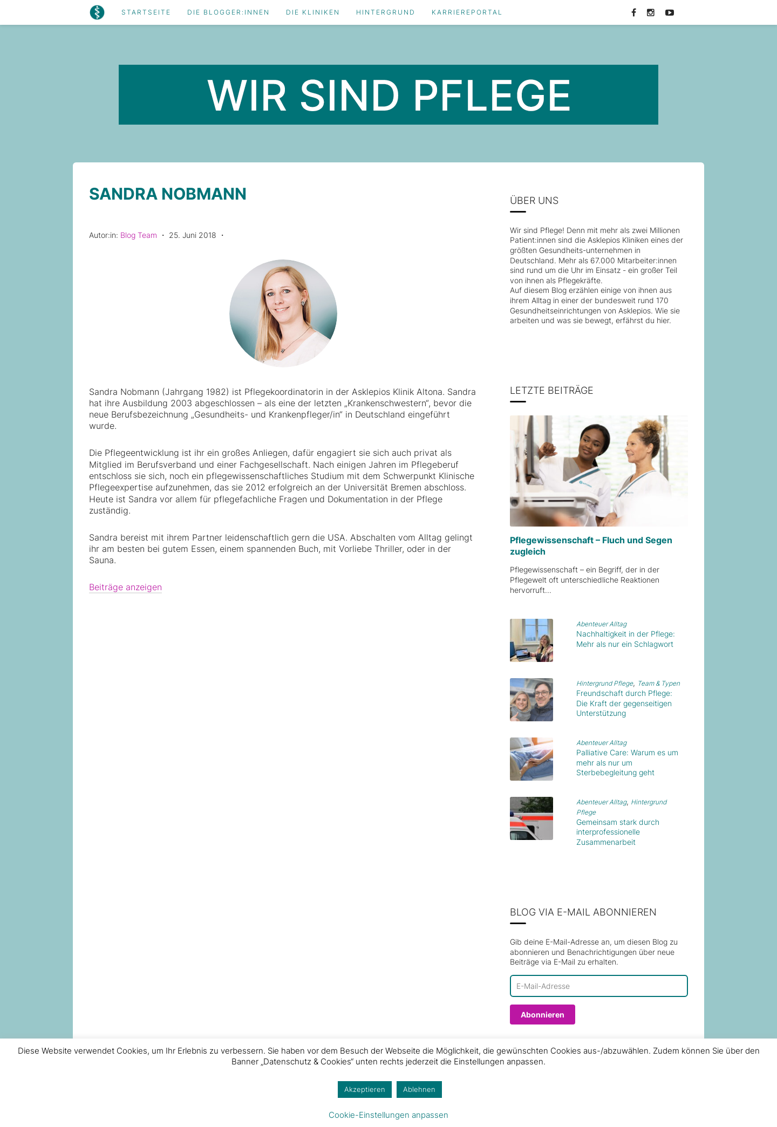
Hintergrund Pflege (604, 683)
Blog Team (138, 235)
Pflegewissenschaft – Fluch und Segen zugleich (591, 546)
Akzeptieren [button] (364, 1089)
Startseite (146, 12)
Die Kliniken (313, 12)
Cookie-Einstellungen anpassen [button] (388, 1115)
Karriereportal (467, 12)
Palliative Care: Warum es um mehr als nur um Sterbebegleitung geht (627, 762)
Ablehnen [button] (419, 1089)
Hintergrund (385, 12)
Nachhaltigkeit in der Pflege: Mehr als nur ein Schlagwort (625, 638)
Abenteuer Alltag (601, 624)
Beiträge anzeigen (125, 587)
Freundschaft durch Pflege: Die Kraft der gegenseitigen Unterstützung (624, 703)
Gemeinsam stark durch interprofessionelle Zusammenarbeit (617, 831)
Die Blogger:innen (228, 12)
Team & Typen (658, 683)
